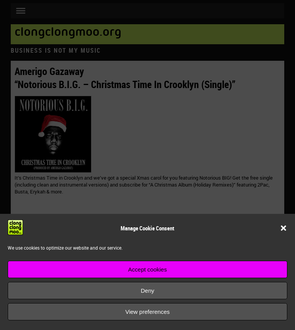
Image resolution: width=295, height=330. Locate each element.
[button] (283, 228)
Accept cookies (147, 269)
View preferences (147, 311)
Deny (147, 290)
